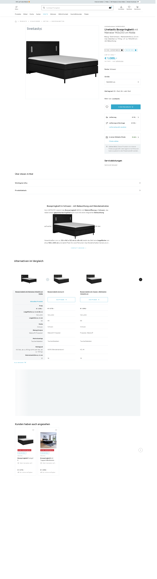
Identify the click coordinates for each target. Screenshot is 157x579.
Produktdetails (21, 190)
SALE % (45, 14)
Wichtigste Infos (21, 183)
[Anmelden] (121, 8)
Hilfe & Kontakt (63, 14)
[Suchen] (44, 7)
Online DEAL (130, 50)
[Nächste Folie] (140, 279)
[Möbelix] (30, 8)
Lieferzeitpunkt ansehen (117, 127)
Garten (38, 14)
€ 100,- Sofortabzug (112, 50)
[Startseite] (16, 21)
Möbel (25, 14)
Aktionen (53, 14)
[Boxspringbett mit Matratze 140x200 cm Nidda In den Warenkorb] (125, 106)
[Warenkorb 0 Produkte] (137, 8)
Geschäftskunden (76, 14)
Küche (32, 14)
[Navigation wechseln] (17, 8)
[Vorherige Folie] (47, 279)
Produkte (18, 14)
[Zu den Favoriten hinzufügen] (107, 106)
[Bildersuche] (110, 7)
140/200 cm (110, 82)
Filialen (86, 14)
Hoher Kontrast (134, 2)
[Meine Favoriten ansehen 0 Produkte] (129, 8)
